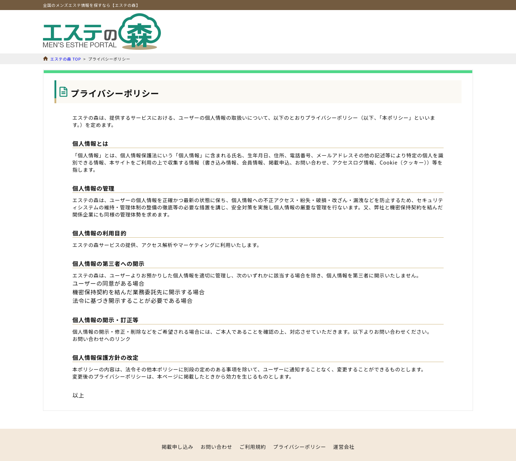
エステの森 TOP (65, 59)
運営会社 (343, 446)
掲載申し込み (178, 446)
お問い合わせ (217, 446)
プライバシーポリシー (299, 446)
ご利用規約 (252, 446)
